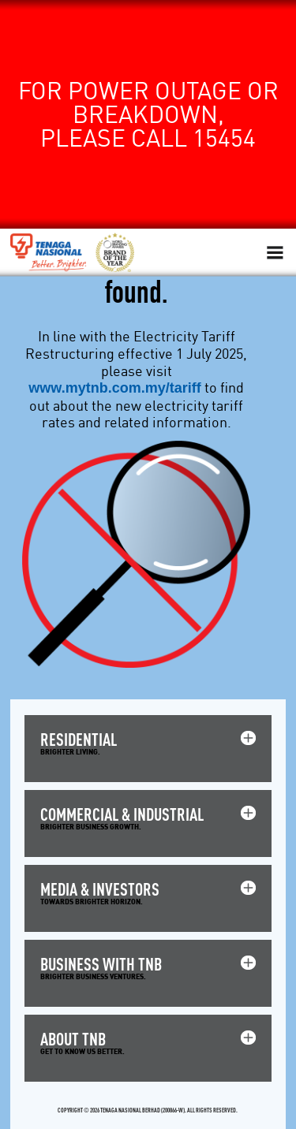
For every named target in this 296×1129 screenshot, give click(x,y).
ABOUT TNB (73, 1039)
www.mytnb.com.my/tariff (114, 388)
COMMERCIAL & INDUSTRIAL (122, 814)
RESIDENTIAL (78, 739)
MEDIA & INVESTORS (99, 889)
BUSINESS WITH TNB (101, 964)
